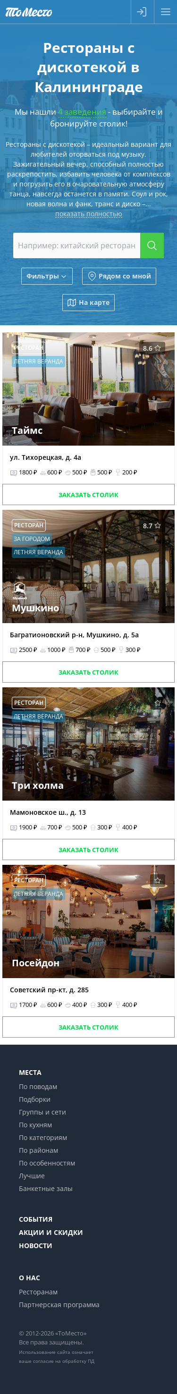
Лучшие (32, 1175)
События (35, 1219)
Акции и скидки (51, 1232)
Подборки (35, 1099)
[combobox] (88, 245)
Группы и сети (42, 1111)
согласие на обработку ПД (63, 1361)
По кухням (35, 1124)
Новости (35, 1245)
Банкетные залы (46, 1188)
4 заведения (82, 111)
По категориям (43, 1137)
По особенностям (47, 1162)
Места (30, 1072)
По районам (38, 1150)
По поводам (38, 1086)
